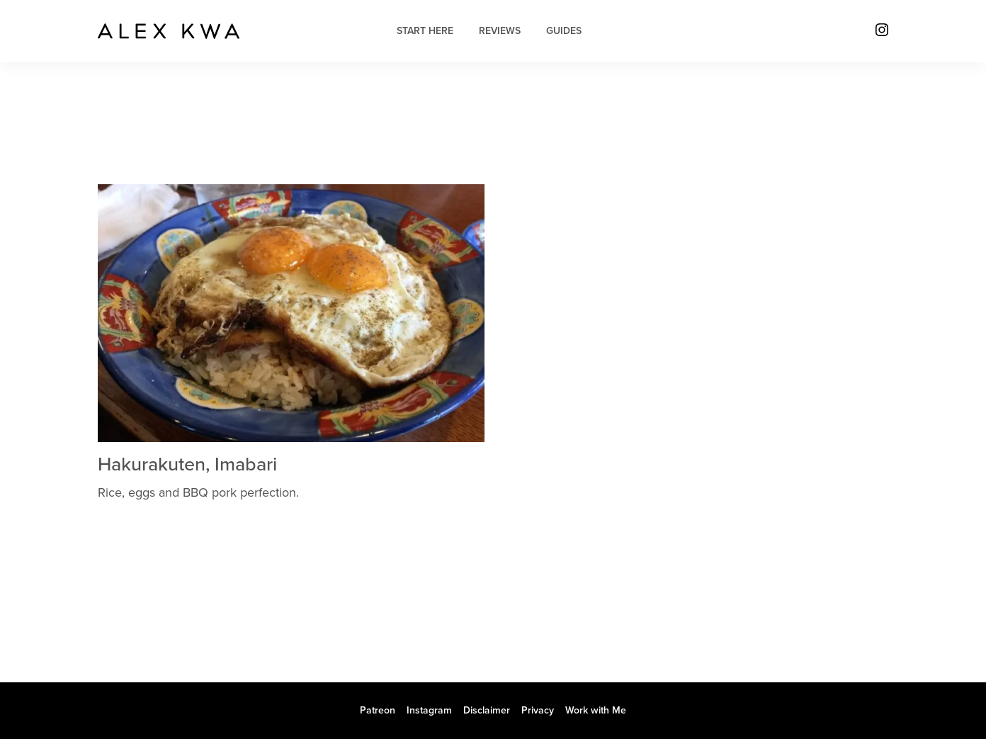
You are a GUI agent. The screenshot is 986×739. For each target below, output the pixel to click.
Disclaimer (486, 710)
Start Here (425, 31)
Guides (564, 31)
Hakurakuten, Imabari (187, 464)
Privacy (537, 710)
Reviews (500, 31)
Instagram (429, 710)
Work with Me (595, 710)
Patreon (377, 710)
